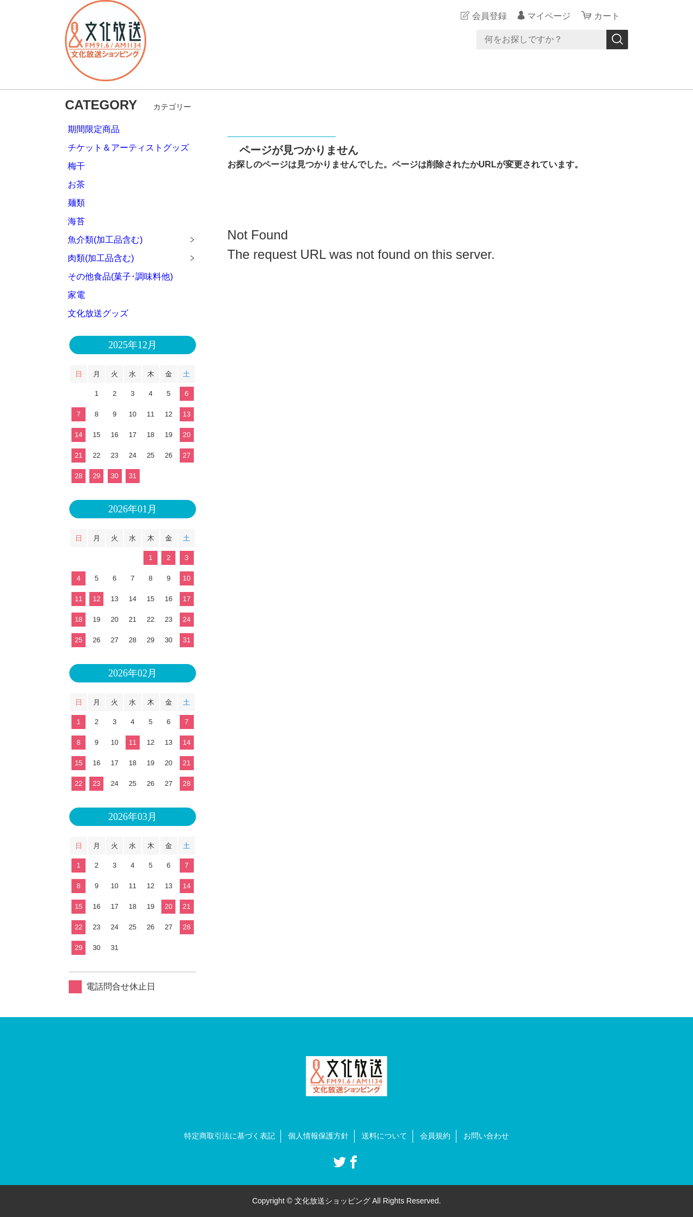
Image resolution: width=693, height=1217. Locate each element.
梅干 (76, 166)
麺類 (76, 202)
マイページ (549, 16)
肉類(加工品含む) (101, 258)
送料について (384, 1135)
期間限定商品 (94, 129)
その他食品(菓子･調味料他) (120, 276)
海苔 (76, 221)
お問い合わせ (486, 1135)
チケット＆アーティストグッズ (128, 147)
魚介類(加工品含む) (105, 239)
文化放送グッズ (98, 313)
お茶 (76, 184)
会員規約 (435, 1135)
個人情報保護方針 (318, 1135)
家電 (76, 295)
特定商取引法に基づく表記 (229, 1135)
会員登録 (489, 16)
